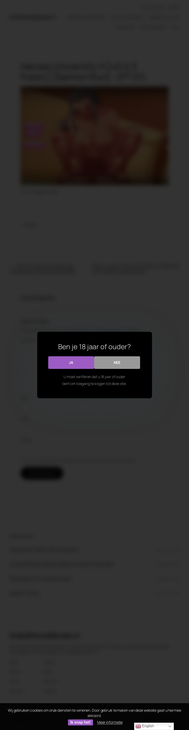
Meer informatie (110, 722)
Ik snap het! (80, 722)
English (144, 726)
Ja (71, 362)
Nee (117, 362)
